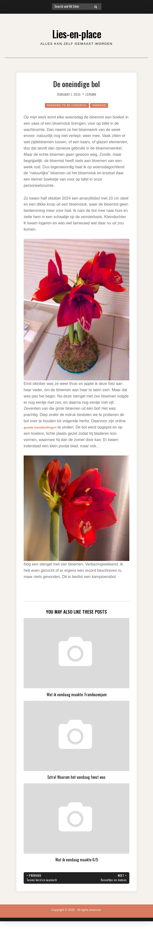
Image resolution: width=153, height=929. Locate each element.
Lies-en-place (77, 33)
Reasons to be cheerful (66, 105)
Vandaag (102, 105)
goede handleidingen (43, 427)
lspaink (92, 94)
